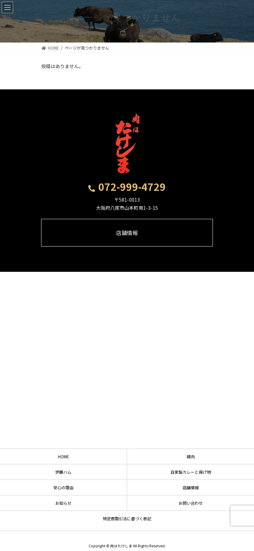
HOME (63, 456)
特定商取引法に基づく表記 (127, 518)
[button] (127, 188)
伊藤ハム (63, 472)
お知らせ (63, 503)
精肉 (191, 456)
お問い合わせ (191, 503)
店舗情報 (191, 487)
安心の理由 (63, 487)
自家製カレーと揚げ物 (190, 472)
